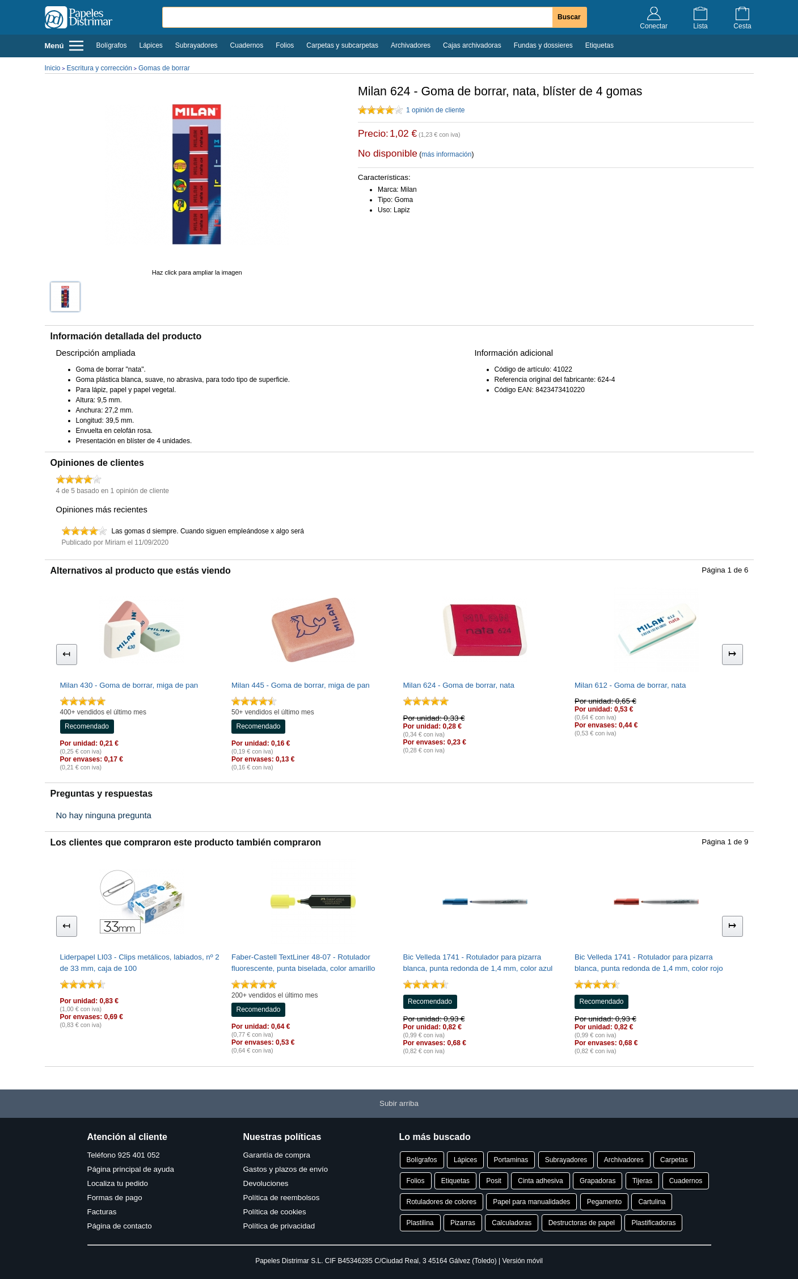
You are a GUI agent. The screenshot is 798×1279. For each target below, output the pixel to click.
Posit (493, 1181)
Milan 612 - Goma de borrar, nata (630, 685)
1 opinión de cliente (435, 110)
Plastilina (420, 1223)
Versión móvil (522, 1261)
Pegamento (604, 1202)
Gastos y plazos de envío (285, 1169)
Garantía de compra (277, 1155)
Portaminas (511, 1160)
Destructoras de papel (581, 1223)
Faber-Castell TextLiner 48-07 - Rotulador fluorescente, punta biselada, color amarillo (303, 963)
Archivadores (410, 45)
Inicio (53, 68)
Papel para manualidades (531, 1202)
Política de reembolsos (281, 1197)
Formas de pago (114, 1197)
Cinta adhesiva (540, 1181)
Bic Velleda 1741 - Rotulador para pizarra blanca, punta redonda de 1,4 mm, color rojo (649, 963)
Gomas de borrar (164, 68)
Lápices (150, 45)
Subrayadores (196, 45)
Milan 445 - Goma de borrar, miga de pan (300, 685)
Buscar (569, 17)
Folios (285, 45)
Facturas (102, 1212)
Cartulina (651, 1202)
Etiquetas (599, 45)
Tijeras (642, 1181)
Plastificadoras (653, 1223)
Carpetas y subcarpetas (342, 45)
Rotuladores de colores (441, 1202)
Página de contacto (119, 1226)
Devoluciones (266, 1183)
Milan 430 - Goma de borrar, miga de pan (129, 685)
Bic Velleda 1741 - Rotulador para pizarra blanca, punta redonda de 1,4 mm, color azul (478, 963)
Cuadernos (247, 45)
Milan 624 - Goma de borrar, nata (458, 685)
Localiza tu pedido (117, 1183)
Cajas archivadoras (472, 45)
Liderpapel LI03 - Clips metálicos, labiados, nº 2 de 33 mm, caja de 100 (139, 963)
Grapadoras (597, 1181)
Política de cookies (274, 1212)
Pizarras (462, 1223)
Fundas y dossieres (543, 45)
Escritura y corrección (99, 68)
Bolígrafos (111, 45)
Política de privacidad (279, 1226)
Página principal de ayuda (130, 1169)
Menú (64, 46)
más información (446, 154)
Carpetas (674, 1160)
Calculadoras (511, 1223)
